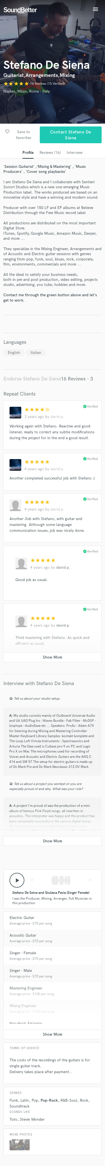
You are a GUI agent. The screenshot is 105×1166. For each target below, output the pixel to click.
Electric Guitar (22, 917)
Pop (35, 1100)
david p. (57, 416)
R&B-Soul (68, 1100)
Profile (28, 152)
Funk (14, 1100)
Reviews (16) (50, 152)
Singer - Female (23, 953)
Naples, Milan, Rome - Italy (26, 91)
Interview (75, 152)
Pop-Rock (49, 1100)
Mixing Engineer (23, 1005)
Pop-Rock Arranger (26, 1023)
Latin (24, 1100)
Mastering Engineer (26, 988)
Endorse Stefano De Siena (32, 379)
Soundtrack (19, 1106)
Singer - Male (21, 970)
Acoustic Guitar (23, 935)
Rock (84, 1100)
